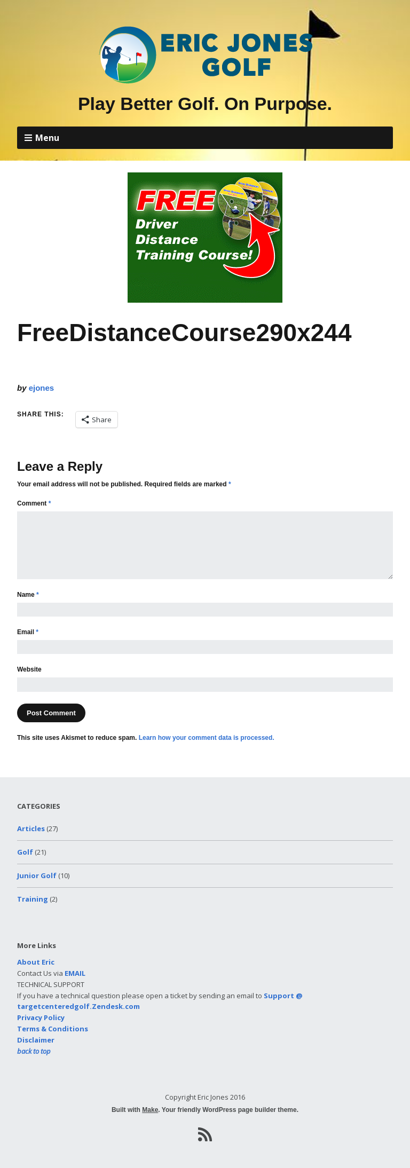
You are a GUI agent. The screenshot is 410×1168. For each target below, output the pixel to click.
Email (27, 632)
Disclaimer (35, 1040)
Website (29, 669)
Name (28, 594)
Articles (31, 828)
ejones (41, 387)
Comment (34, 503)
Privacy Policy (41, 1017)
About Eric (35, 962)
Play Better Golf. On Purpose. (205, 103)
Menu (47, 138)
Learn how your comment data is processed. (206, 737)
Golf (25, 852)
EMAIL (75, 973)
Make (150, 1110)
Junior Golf (37, 875)
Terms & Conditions (52, 1028)
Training (32, 899)
